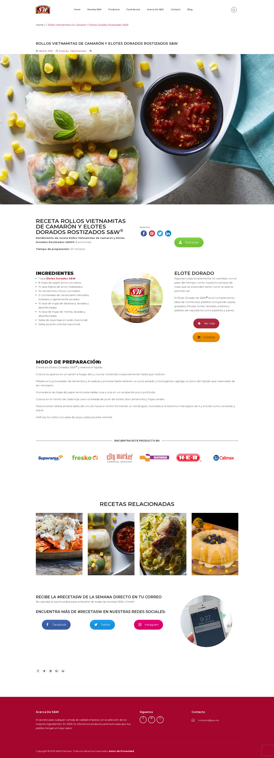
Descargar (189, 242)
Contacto (176, 9)
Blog (189, 9)
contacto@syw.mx (205, 720)
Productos (114, 9)
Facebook (56, 624)
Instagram (148, 624)
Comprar (206, 337)
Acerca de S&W (155, 9)
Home (77, 9)
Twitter (102, 624)
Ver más (206, 323)
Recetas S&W (94, 9)
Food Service (133, 9)
